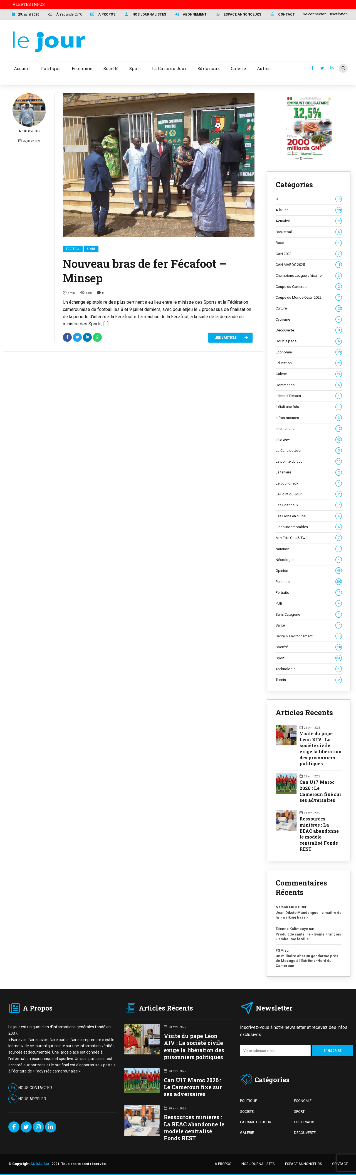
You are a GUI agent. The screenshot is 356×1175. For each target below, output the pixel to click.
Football (72, 249)
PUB (309, 603)
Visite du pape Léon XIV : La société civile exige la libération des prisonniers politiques (321, 748)
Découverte (309, 330)
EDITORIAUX (304, 1122)
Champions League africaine (309, 275)
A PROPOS (223, 1164)
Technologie (309, 669)
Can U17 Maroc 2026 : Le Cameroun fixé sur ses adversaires (320, 791)
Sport (91, 249)
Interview (309, 439)
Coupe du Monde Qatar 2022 (309, 297)
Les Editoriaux (309, 505)
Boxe (309, 242)
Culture (309, 308)
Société (309, 647)
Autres (264, 68)
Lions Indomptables (309, 527)
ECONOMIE (303, 1101)
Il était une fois (309, 406)
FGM (280, 950)
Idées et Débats (309, 395)
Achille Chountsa (29, 113)
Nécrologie (309, 559)
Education (309, 363)
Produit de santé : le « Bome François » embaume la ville (308, 936)
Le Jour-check (309, 483)
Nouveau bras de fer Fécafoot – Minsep (145, 270)
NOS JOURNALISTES (258, 1164)
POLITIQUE (248, 1101)
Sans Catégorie (309, 614)
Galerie (309, 373)
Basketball (309, 231)
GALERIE (247, 1133)
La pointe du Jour (309, 461)
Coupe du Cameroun (309, 286)
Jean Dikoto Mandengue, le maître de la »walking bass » (309, 915)
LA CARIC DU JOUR (255, 1122)
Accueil (22, 68)
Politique (309, 581)
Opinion (309, 570)
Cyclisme (309, 319)
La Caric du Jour (309, 450)
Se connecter (314, 13)
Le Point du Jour (309, 494)
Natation (309, 549)
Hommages (309, 385)
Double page (309, 341)
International (309, 428)
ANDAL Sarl (40, 1164)
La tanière (309, 472)
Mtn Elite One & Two (309, 537)
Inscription (338, 13)
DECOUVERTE (305, 1133)
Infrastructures (309, 417)
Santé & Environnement (309, 636)
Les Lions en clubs (309, 516)
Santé (309, 625)
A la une (309, 210)
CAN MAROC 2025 (309, 264)
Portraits (309, 592)
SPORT (299, 1111)
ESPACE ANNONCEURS (303, 1164)
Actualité (309, 221)
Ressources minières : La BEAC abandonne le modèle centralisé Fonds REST (319, 834)
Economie (309, 352)
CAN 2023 (309, 253)
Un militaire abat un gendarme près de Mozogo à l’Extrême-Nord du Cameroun (307, 961)
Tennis (309, 679)
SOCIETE (247, 1111)
